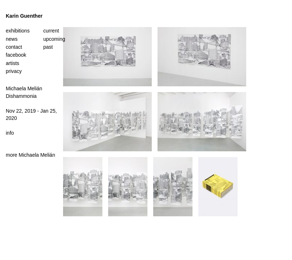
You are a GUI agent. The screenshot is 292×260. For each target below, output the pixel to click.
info (10, 133)
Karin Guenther (24, 16)
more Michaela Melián (30, 155)
